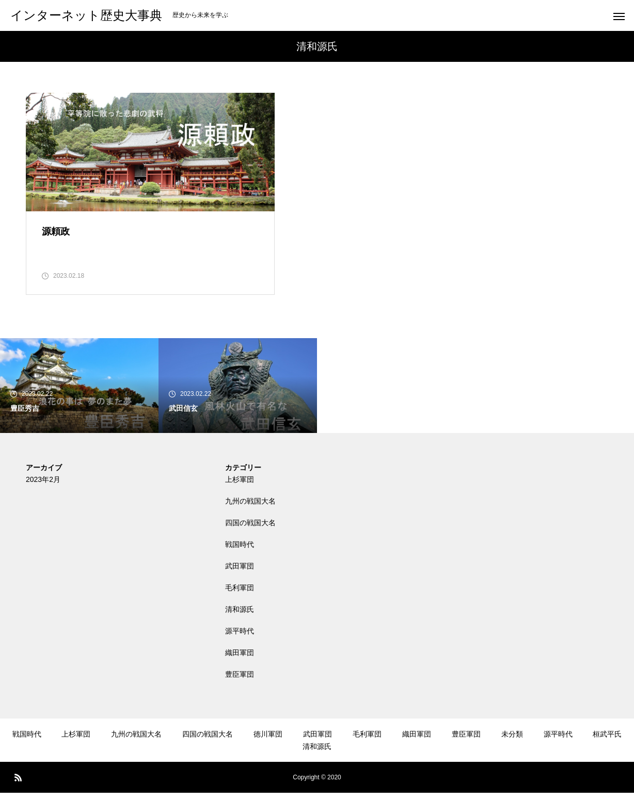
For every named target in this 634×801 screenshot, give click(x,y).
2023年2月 (43, 487)
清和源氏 (239, 617)
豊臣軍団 (239, 682)
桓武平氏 (607, 742)
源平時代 (239, 639)
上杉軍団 (239, 487)
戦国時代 (239, 552)
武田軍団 (239, 574)
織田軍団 (239, 661)
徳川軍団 (267, 742)
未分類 (512, 742)
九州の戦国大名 (250, 509)
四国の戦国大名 (250, 531)
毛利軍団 (239, 596)
